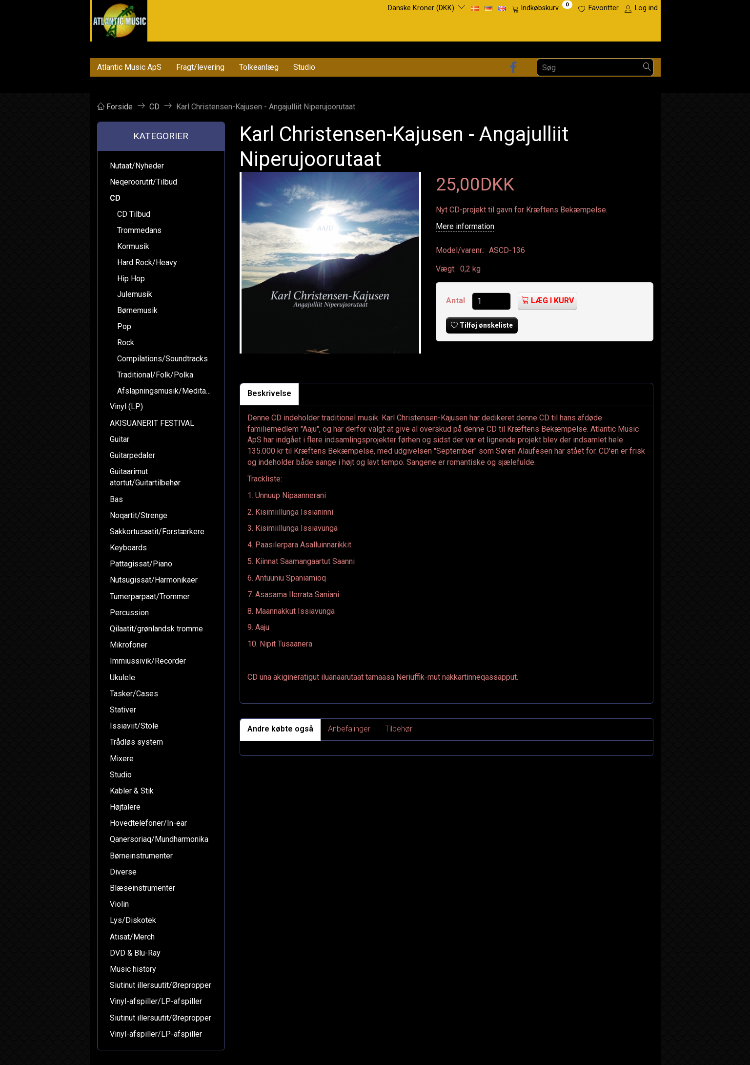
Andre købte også (280, 728)
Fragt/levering (200, 67)
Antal (456, 300)
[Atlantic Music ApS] (119, 19)
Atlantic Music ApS (129, 67)
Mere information (465, 226)
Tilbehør (398, 728)
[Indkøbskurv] (542, 8)
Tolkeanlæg (259, 67)
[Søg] (647, 67)
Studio (304, 67)
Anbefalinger (349, 728)
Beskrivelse (269, 393)
